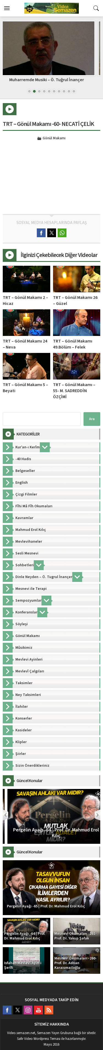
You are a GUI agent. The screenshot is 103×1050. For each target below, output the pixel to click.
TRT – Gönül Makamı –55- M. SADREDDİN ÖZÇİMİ (74, 391)
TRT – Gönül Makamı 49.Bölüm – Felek (72, 344)
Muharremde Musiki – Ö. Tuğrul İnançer (51, 80)
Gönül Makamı (54, 138)
